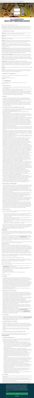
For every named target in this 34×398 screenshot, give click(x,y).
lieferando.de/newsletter (28, 317)
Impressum (27, 4)
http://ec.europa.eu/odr (23, 309)
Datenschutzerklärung (5, 335)
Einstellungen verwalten (9, 389)
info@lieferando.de (7, 80)
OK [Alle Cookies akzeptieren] (17, 393)
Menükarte (8, 4)
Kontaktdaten (21, 4)
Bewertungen (14, 4)
